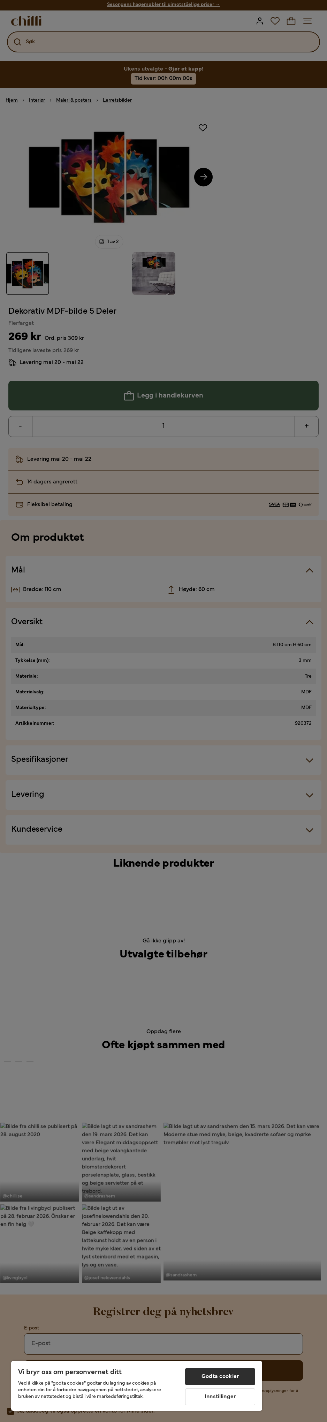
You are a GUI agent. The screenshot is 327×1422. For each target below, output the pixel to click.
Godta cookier (220, 1376)
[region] (136, 1386)
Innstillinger (220, 1396)
